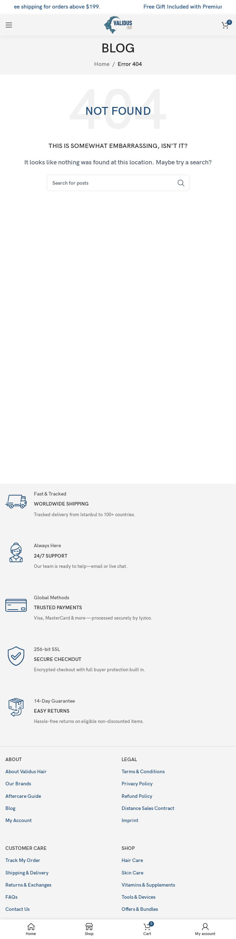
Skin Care (132, 873)
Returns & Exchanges (28, 885)
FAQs (11, 897)
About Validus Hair (26, 772)
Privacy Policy (137, 784)
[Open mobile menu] (9, 25)
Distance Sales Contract (148, 808)
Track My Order (22, 860)
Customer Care (26, 848)
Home (101, 64)
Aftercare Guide (23, 796)
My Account (18, 820)
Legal (129, 759)
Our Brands (18, 784)
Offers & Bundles (140, 909)
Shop (128, 848)
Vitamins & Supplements (148, 885)
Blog (10, 808)
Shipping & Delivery (26, 873)
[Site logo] (118, 24)
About (13, 759)
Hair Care (132, 860)
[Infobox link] (118, 505)
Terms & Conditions (143, 772)
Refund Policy (137, 796)
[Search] (118, 183)
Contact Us (17, 909)
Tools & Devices (138, 897)
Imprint (130, 820)
